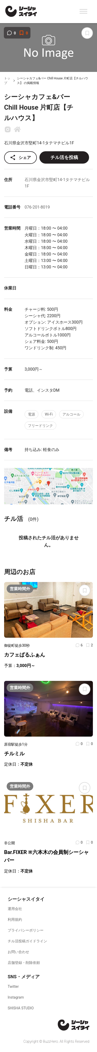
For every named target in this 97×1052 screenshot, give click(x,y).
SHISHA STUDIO (21, 1008)
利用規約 (15, 919)
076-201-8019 (37, 207)
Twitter (13, 986)
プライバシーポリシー (26, 930)
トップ (7, 81)
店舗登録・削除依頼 (24, 963)
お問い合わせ (18, 952)
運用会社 (15, 909)
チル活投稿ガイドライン (27, 941)
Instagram (16, 997)
